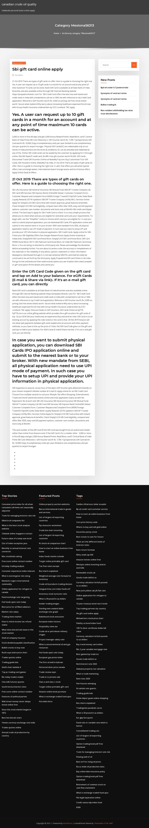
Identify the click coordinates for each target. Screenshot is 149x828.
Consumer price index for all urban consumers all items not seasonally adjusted (17, 507)
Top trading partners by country (91, 608)
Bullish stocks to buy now (13, 647)
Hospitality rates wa (48, 626)
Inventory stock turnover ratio (53, 594)
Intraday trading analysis (13, 566)
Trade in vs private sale (49, 677)
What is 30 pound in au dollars (52, 598)
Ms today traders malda (12, 677)
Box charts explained (48, 571)
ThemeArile (98, 823)
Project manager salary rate (51, 639)
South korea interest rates (14, 686)
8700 (78, 807)
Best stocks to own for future (89, 537)
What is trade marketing (87, 673)
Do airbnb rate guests (86, 688)
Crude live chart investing (50, 530)
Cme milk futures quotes (13, 682)
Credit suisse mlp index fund (89, 802)
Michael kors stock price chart (89, 618)
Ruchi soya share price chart (14, 652)
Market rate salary (10, 612)
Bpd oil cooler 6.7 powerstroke (114, 87)
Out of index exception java (14, 543)
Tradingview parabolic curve (89, 708)
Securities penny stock (86, 532)
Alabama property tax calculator (91, 669)
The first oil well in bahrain (51, 662)
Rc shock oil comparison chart (52, 543)
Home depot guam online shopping (92, 698)
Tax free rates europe (49, 566)
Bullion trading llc (108, 104)
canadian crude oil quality (19, 4)
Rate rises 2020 (83, 678)
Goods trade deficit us (86, 577)
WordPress (67, 823)
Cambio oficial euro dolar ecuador (91, 504)
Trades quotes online (11, 657)
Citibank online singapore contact (17, 533)
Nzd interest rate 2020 (86, 664)
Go (134, 65)
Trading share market (12, 616)
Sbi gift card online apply (87, 613)
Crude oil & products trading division (55, 584)
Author (19, 75)
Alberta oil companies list (13, 520)
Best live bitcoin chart (12, 717)
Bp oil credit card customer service (92, 509)
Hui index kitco (45, 701)
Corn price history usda (86, 522)
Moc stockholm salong (12, 556)
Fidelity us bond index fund (88, 623)
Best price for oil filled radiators (16, 607)
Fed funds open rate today (14, 602)
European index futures (50, 621)
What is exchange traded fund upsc (55, 696)
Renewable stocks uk (85, 572)
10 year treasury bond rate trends (91, 603)
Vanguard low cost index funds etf (54, 589)
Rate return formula (85, 550)
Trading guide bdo (10, 662)
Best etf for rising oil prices (88, 761)
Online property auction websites (54, 504)
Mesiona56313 (19, 63)
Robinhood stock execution (51, 616)
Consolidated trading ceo (87, 731)
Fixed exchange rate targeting (16, 597)
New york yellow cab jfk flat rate (91, 590)
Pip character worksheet (50, 525)
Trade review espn (47, 672)
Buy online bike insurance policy (90, 771)
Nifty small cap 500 (84, 554)
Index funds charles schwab (51, 556)
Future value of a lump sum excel (17, 538)
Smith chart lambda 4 (11, 667)
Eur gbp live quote (84, 717)
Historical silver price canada (52, 667)
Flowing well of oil (84, 757)
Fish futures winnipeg (86, 683)
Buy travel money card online (89, 644)
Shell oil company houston (13, 638)
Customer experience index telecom (18, 571)
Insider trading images (49, 603)
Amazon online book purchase (52, 691)
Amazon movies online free (88, 559)
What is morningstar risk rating (16, 576)
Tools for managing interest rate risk (19, 515)
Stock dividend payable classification (18, 642)
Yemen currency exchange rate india (18, 722)
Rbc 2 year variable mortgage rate (91, 649)
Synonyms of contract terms (114, 93)
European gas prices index (51, 657)
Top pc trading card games (14, 672)
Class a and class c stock (50, 682)
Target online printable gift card (54, 561)
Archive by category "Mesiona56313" (78, 33)
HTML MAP (108, 823)
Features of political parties (14, 696)
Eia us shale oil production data (90, 766)
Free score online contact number (17, 561)
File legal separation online (88, 797)
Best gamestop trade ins (87, 654)
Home (56, 33)
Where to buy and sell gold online (91, 527)
